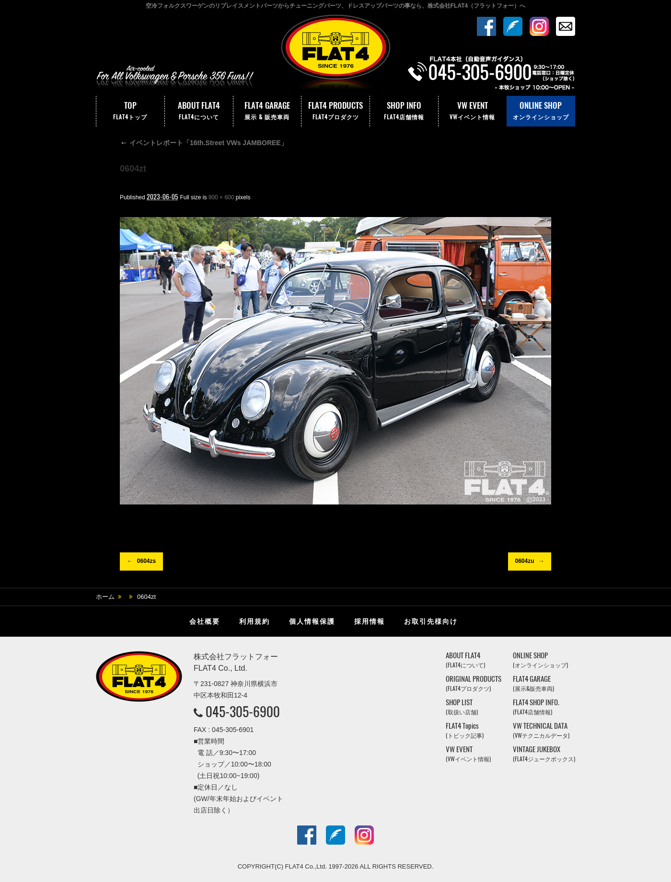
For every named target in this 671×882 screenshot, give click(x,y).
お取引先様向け (431, 621)
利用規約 (254, 621)
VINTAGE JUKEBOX (544, 754)
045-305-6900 (243, 711)
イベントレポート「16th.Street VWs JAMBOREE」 (204, 143)
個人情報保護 (312, 621)
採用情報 (369, 621)
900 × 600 (221, 197)
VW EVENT (473, 111)
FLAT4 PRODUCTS (335, 111)
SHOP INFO (404, 111)
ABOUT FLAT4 (199, 111)
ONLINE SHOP (541, 111)
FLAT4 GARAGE (267, 111)
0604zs (146, 561)
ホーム (105, 596)
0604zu (524, 561)
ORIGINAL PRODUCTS (473, 683)
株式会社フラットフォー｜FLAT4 (335, 54)
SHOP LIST (462, 707)
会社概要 (204, 621)
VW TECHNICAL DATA (541, 730)
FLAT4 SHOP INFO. (536, 707)
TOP (130, 111)
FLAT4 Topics (465, 730)
